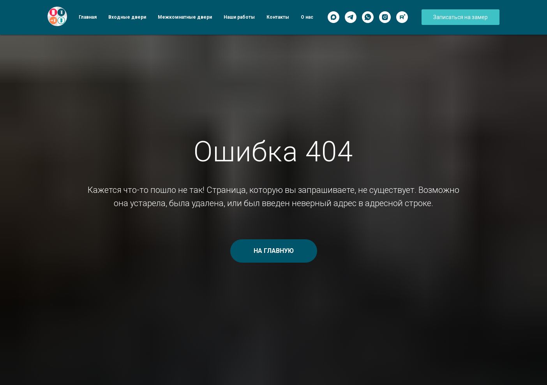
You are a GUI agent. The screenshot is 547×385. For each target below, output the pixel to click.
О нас (307, 17)
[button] (460, 17)
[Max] (333, 17)
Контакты (277, 17)
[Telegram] (350, 17)
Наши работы (239, 17)
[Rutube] (402, 17)
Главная (88, 17)
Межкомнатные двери (185, 17)
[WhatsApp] (368, 17)
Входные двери (127, 17)
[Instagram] (385, 17)
